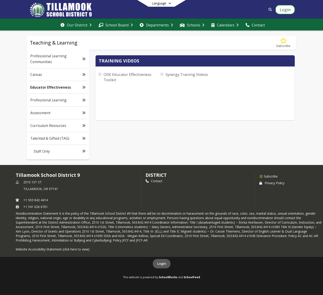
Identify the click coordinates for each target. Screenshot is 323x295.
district (156, 175)
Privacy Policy (271, 183)
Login (161, 263)
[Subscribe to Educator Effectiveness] (283, 43)
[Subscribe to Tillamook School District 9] (268, 176)
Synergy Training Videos (187, 74)
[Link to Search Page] (269, 9)
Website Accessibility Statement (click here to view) (52, 249)
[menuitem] (76, 24)
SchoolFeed (192, 277)
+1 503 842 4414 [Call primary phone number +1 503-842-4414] (35, 200)
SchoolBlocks (168, 277)
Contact (154, 181)
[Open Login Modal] (285, 10)
